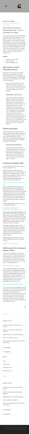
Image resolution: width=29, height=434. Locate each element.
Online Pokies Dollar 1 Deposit (11, 265)
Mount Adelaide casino (12, 62)
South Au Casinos (9, 21)
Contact (24, 429)
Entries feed (6, 364)
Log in (4, 361)
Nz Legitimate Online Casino (10, 208)
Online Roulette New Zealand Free (12, 209)
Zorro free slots (10, 61)
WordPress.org (7, 370)
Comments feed (7, 367)
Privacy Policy (19, 429)
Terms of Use (12, 429)
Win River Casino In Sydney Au (11, 243)
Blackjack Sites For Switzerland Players (13, 334)
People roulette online (12, 59)
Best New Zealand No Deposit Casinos (13, 284)
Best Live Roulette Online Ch (10, 337)
